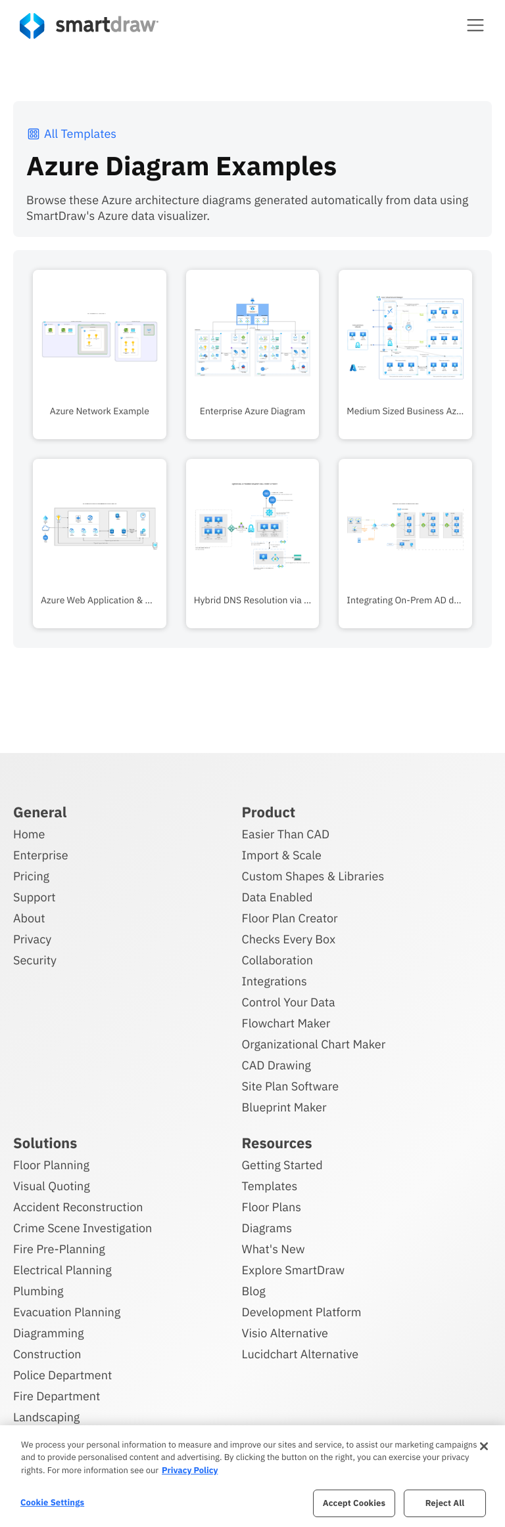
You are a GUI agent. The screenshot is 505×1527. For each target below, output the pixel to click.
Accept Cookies (354, 1503)
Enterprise (40, 855)
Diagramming (48, 1333)
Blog (254, 1291)
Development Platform (302, 1312)
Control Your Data (288, 1002)
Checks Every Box (289, 939)
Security (35, 960)
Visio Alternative (285, 1333)
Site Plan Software (290, 1086)
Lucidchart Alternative (300, 1354)
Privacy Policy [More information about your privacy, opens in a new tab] (190, 1470)
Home (29, 834)
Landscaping (46, 1417)
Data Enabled (277, 897)
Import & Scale (282, 855)
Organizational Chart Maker (314, 1044)
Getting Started (282, 1164)
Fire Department (56, 1396)
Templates (270, 1186)
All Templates (71, 133)
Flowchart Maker (286, 1023)
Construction (47, 1354)
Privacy (32, 939)
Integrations (274, 981)
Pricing (31, 876)
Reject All (445, 1503)
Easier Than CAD (286, 834)
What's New (273, 1249)
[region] (252, 1476)
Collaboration (277, 960)
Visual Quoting (51, 1186)
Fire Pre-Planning (59, 1249)
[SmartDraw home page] (89, 26)
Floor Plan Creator (290, 918)
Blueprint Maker (284, 1107)
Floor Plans (271, 1207)
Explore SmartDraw (293, 1270)
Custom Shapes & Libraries (313, 876)
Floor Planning (51, 1164)
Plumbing (38, 1291)
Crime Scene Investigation (82, 1228)
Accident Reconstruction (78, 1207)
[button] (475, 25)
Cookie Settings (52, 1502)
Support (34, 897)
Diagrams (267, 1228)
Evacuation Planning (66, 1312)
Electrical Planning (62, 1270)
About (29, 918)
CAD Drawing (276, 1065)
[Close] (483, 1446)
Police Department (62, 1375)
